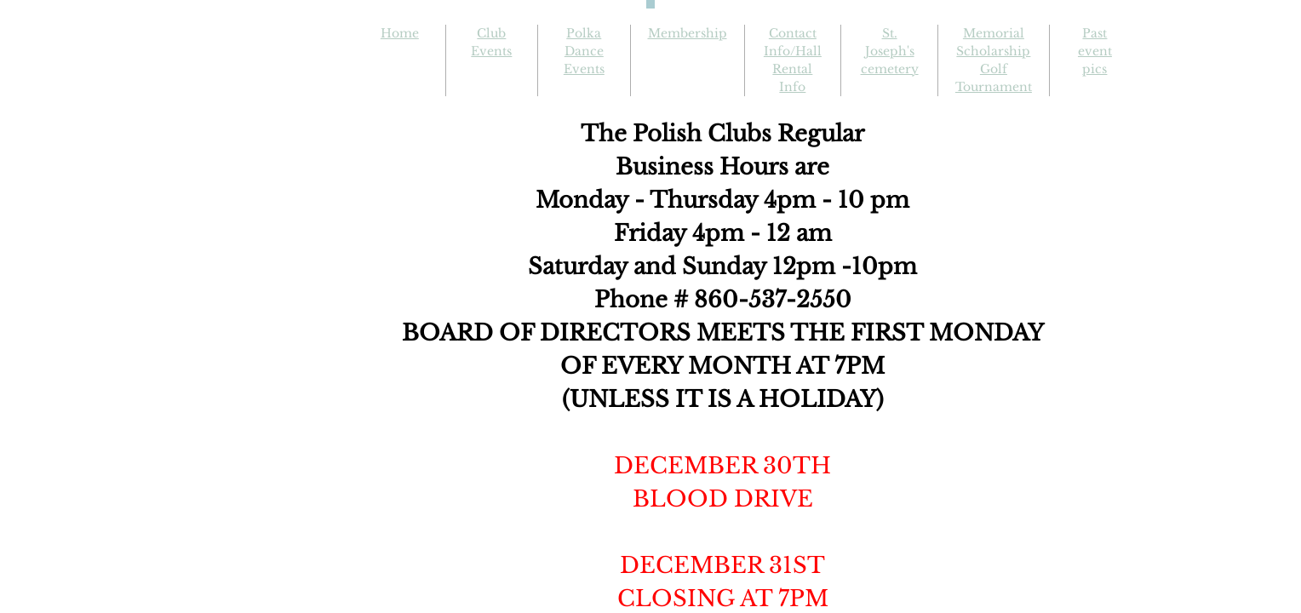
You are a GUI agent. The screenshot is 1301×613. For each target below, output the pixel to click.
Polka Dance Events (584, 51)
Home (400, 33)
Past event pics (1095, 51)
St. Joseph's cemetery (890, 51)
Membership (687, 33)
